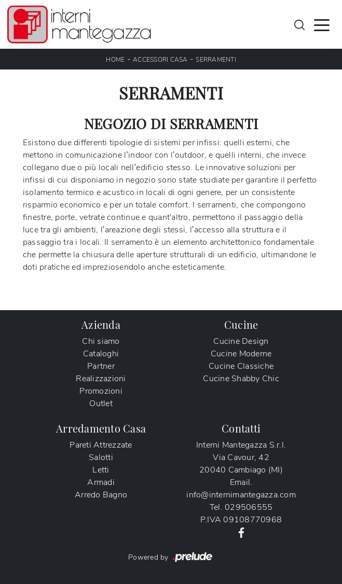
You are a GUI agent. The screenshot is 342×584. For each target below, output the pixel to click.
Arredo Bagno (101, 494)
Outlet (101, 403)
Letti (100, 470)
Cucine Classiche (241, 366)
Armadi (101, 482)
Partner (101, 366)
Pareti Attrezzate (101, 445)
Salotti (101, 457)
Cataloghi (101, 353)
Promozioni (100, 391)
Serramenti (216, 59)
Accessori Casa (160, 59)
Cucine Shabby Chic (241, 378)
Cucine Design (240, 341)
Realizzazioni (101, 378)
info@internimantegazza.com (241, 494)
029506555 (248, 507)
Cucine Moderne (241, 353)
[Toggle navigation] (322, 24)
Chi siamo (100, 341)
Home (115, 59)
